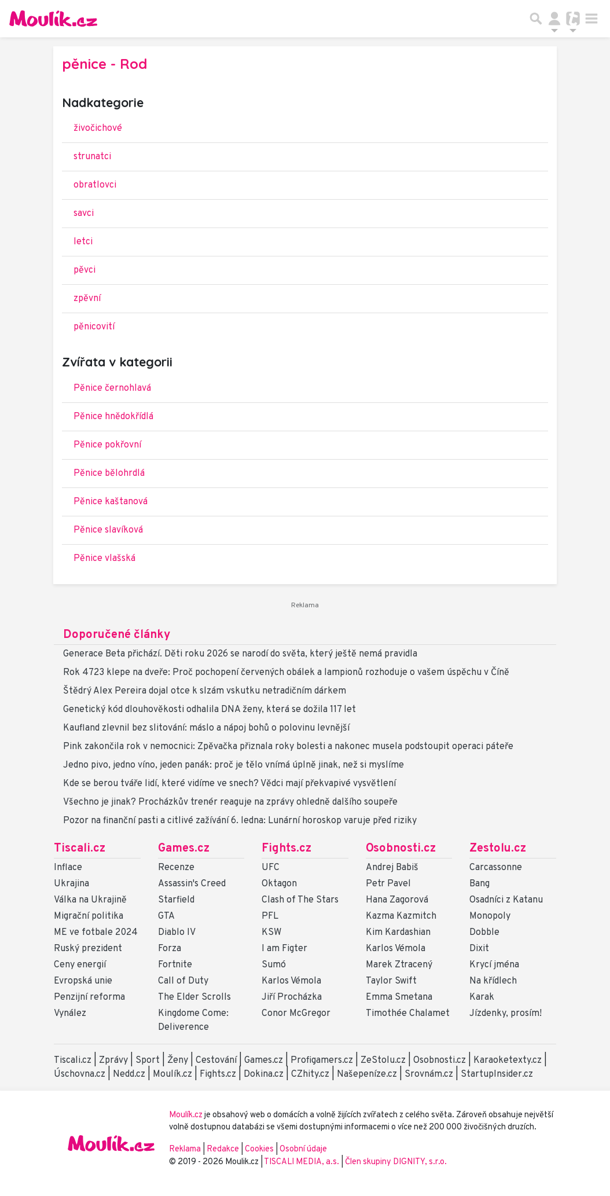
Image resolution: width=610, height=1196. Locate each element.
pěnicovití (94, 327)
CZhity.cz (310, 1074)
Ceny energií (80, 965)
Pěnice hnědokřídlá (113, 417)
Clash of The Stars (300, 900)
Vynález (70, 1013)
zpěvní (87, 298)
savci (84, 213)
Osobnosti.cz (401, 848)
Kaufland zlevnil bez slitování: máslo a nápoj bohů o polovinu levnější (206, 728)
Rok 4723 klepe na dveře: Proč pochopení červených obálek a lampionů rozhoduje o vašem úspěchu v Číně (286, 672)
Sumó (274, 965)
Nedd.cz (129, 1074)
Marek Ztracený (399, 965)
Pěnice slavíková (108, 530)
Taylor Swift (391, 981)
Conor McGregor (296, 1013)
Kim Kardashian (398, 932)
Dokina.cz (264, 1074)
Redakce (223, 1149)
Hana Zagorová (397, 900)
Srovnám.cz (429, 1074)
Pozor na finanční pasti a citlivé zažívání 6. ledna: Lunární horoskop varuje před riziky (240, 821)
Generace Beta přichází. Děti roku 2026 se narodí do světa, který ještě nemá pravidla (240, 654)
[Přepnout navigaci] (554, 18)
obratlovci (95, 185)
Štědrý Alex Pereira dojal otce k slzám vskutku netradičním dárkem (204, 691)
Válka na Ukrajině (90, 900)
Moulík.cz (172, 1074)
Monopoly (489, 916)
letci (83, 242)
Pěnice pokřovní (107, 445)
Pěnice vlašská (104, 558)
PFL (270, 916)
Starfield (176, 900)
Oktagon (279, 884)
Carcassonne (495, 868)
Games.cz (184, 848)
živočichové (98, 128)
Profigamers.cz (322, 1060)
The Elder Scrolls (194, 997)
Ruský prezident (88, 949)
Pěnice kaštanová (111, 502)
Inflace (68, 868)
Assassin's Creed (192, 884)
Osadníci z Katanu (506, 900)
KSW (271, 932)
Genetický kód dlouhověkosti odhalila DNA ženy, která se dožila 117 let (209, 710)
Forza (169, 949)
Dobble (484, 932)
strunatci (92, 157)
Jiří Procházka (292, 997)
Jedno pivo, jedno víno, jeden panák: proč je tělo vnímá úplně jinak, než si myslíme (233, 765)
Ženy (177, 1060)
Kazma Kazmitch (401, 916)
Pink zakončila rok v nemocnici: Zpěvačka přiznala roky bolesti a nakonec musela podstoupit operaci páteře (288, 747)
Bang (479, 884)
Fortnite (175, 965)
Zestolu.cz (497, 848)
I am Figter (284, 949)
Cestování (216, 1060)
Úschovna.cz (79, 1074)
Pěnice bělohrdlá (109, 473)
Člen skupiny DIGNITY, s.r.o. (396, 1162)
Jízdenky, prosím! (505, 1013)
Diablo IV (177, 932)
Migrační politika (88, 916)
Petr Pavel (388, 884)
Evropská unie (83, 981)
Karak (481, 997)
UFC (271, 868)
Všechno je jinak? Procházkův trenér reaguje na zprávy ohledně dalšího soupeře (230, 802)
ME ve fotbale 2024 (96, 932)
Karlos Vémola (291, 981)
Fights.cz (286, 848)
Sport (147, 1060)
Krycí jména (494, 965)
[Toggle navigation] (591, 18)
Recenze (176, 868)
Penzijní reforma (89, 997)
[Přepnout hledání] (536, 18)
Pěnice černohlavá (112, 388)
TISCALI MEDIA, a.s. (302, 1162)
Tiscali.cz (79, 848)
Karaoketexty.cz (507, 1060)
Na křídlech (493, 981)
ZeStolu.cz (383, 1060)
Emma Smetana (399, 997)
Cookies (259, 1149)
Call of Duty (183, 981)
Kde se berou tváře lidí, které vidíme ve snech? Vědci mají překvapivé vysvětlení (229, 784)
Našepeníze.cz (367, 1074)
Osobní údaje (303, 1149)
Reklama (185, 1149)
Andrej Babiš (392, 868)
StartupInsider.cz (497, 1074)
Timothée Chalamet (408, 1013)
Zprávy (113, 1060)
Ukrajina (71, 884)
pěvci (84, 270)
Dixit (479, 949)
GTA (166, 916)
